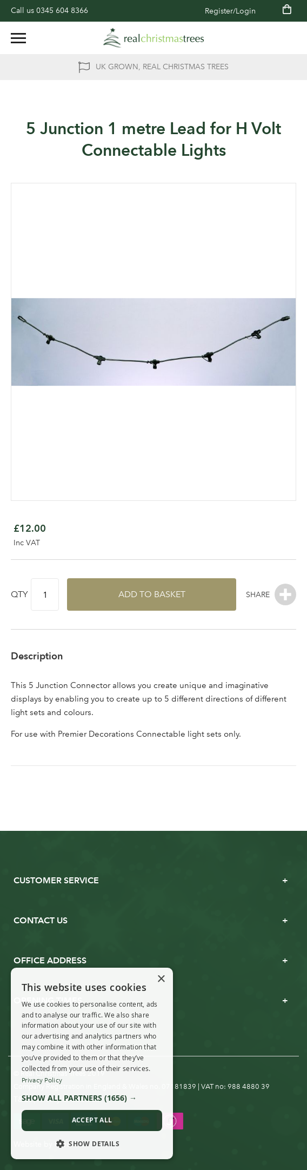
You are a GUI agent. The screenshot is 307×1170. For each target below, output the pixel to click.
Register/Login (230, 11)
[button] (92, 1098)
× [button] (161, 979)
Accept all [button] (92, 1120)
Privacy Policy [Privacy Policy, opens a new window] (42, 1080)
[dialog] (92, 1064)
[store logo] (153, 38)
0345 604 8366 (62, 10)
